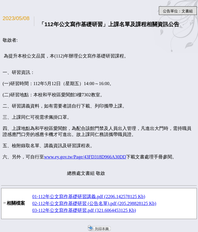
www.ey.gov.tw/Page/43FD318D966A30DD (85, 156)
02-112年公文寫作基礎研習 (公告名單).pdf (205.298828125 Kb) (94, 203)
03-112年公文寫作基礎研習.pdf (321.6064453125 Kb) (84, 210)
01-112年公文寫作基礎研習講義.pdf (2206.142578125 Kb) (88, 196)
